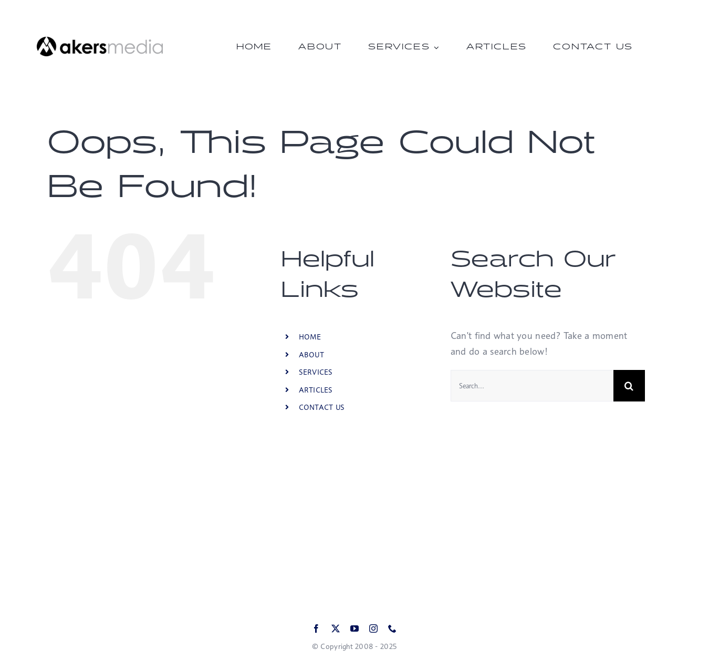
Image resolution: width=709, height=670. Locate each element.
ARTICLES (316, 389)
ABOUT (311, 354)
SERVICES (316, 371)
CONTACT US (322, 407)
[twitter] (335, 628)
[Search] (629, 385)
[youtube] (354, 628)
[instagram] (373, 628)
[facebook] (316, 628)
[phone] (392, 628)
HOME (310, 336)
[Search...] (532, 385)
